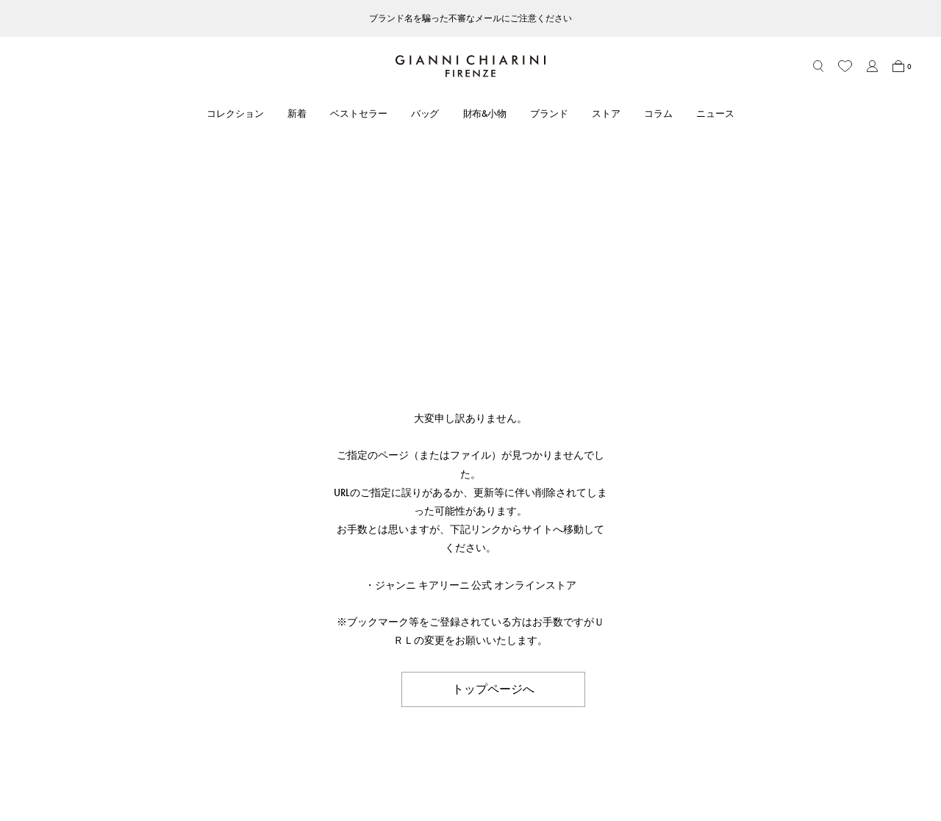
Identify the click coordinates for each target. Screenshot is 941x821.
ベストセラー (358, 113)
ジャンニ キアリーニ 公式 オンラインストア (476, 317)
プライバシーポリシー (588, 669)
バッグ (425, 113)
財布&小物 (485, 113)
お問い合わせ (200, 669)
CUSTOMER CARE (211, 602)
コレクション (235, 113)
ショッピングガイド (214, 649)
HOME (49, 572)
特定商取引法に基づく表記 (597, 649)
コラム (658, 113)
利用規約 (559, 629)
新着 (297, 113)
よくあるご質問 (204, 690)
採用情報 (383, 709)
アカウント (195, 629)
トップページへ (493, 421)
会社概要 (559, 690)
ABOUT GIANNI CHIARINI (423, 602)
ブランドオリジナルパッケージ (238, 709)
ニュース (715, 113)
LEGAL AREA (568, 602)
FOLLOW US (742, 602)
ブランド (549, 113)
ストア (606, 113)
